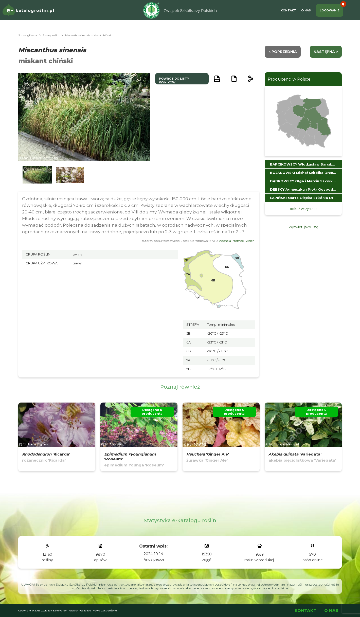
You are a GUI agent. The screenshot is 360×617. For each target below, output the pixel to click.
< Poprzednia (282, 51)
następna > (326, 51)
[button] (37, 175)
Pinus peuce (153, 559)
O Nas (306, 10)
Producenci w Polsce (289, 79)
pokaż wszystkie (303, 209)
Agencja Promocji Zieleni (237, 241)
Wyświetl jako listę (303, 227)
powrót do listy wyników (174, 80)
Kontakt (288, 10)
